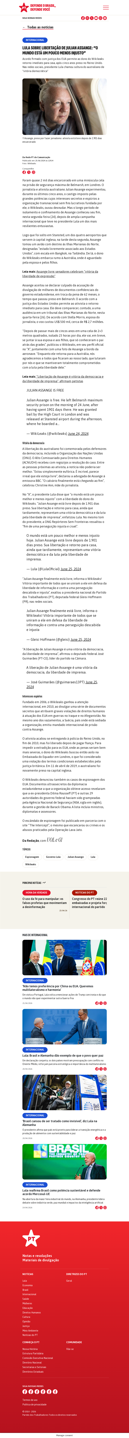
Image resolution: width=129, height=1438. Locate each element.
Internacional (35, 980)
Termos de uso (29, 1400)
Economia (27, 1285)
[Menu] (106, 7)
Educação (27, 1308)
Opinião (26, 1321)
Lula (93, 857)
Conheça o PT (30, 1342)
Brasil (25, 1290)
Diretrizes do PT (76, 1274)
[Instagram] (87, 18)
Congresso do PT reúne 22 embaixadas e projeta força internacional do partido (90, 903)
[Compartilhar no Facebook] (24, 172)
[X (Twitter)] (92, 18)
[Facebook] (83, 18)
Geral (69, 1280)
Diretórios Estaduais (33, 1371)
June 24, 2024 (78, 433)
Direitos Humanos (31, 1312)
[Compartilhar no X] (101, 1003)
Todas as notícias (37, 27)
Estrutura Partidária (32, 1353)
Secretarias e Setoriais (34, 1367)
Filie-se (70, 1349)
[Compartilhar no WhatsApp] (33, 172)
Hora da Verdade (36, 892)
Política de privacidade (34, 1404)
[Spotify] (105, 18)
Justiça (26, 1326)
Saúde (25, 1299)
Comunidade (74, 1342)
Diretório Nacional (32, 1362)
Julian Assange (76, 857)
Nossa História (30, 1349)
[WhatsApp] (100, 18)
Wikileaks (30, 864)
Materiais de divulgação (40, 1260)
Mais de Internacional (35, 935)
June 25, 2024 (71, 569)
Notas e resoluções (37, 1256)
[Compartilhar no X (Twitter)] (29, 172)
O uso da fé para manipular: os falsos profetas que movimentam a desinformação (44, 903)
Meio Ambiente (30, 1330)
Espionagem (32, 857)
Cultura (26, 1317)
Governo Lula (53, 857)
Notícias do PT (84, 892)
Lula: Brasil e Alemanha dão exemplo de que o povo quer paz (62, 1055)
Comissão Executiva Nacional (37, 1358)
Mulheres (27, 1303)
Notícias (27, 1274)
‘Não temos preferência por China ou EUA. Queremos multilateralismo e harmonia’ (57, 988)
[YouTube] (96, 18)
